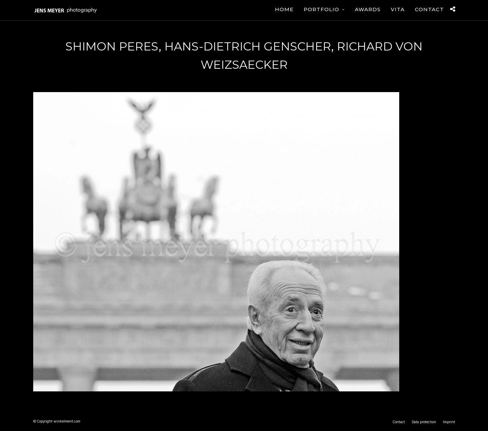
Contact (429, 9)
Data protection (424, 422)
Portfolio (321, 9)
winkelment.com (67, 421)
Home (284, 9)
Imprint (449, 422)
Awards (368, 9)
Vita (398, 9)
